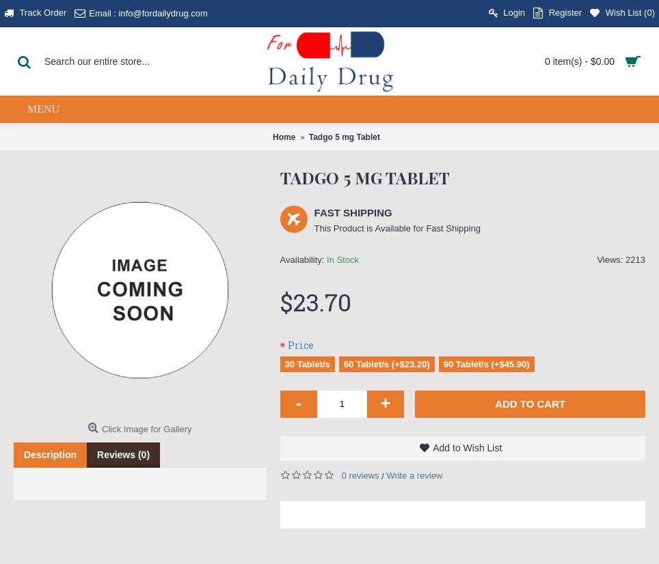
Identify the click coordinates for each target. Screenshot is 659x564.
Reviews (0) (123, 454)
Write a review (414, 475)
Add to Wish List (467, 447)
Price (301, 345)
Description (50, 454)
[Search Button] (24, 61)
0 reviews (360, 475)
